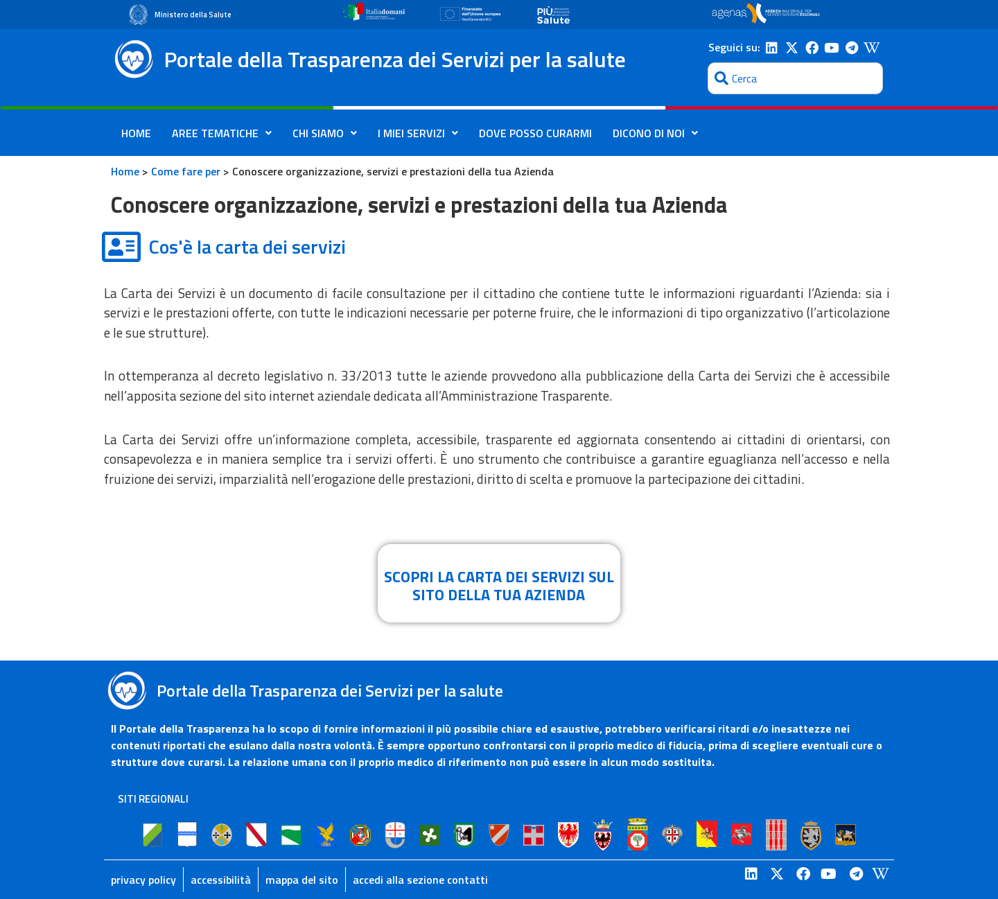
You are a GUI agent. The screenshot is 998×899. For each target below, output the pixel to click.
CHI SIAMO (324, 133)
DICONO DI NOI (655, 133)
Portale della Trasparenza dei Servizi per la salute (395, 59)
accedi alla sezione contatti (420, 879)
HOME (136, 133)
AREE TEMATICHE (222, 133)
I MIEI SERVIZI (418, 133)
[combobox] (795, 78)
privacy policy (143, 879)
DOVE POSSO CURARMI (535, 133)
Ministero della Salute (193, 14)
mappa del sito (301, 879)
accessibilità (221, 879)
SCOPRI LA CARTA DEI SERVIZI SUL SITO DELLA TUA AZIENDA (499, 585)
